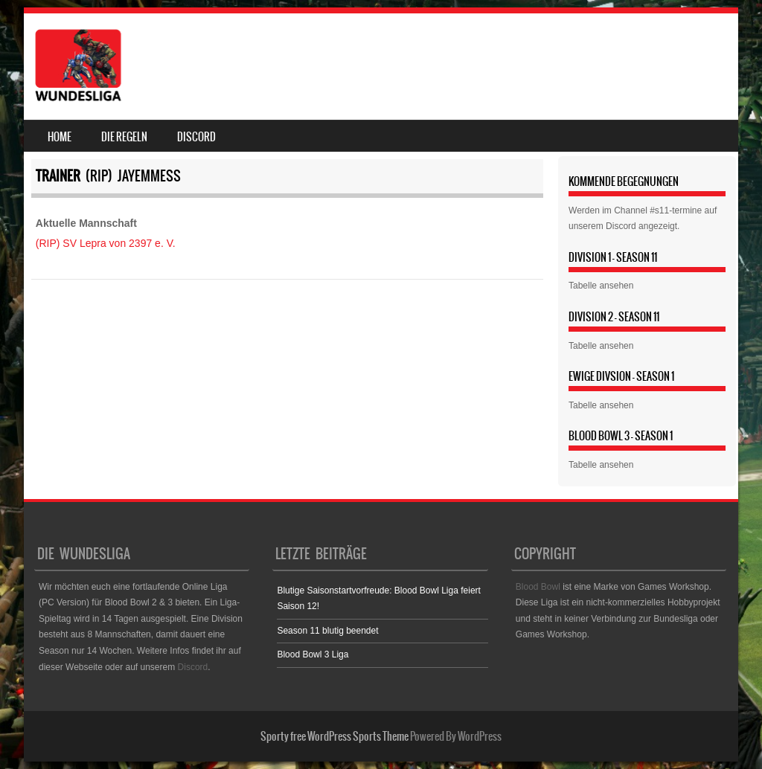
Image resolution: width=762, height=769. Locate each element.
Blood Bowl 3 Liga (312, 654)
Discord (196, 137)
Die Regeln (124, 137)
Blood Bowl (538, 587)
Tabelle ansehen (601, 285)
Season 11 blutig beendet (327, 630)
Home (59, 137)
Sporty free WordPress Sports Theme (334, 736)
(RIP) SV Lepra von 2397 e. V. (106, 243)
